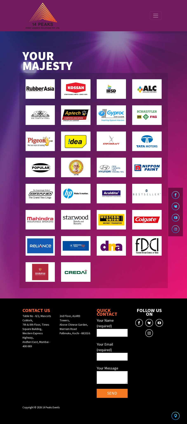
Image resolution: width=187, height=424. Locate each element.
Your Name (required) (112, 327)
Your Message (112, 375)
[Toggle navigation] (155, 16)
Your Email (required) (112, 351)
